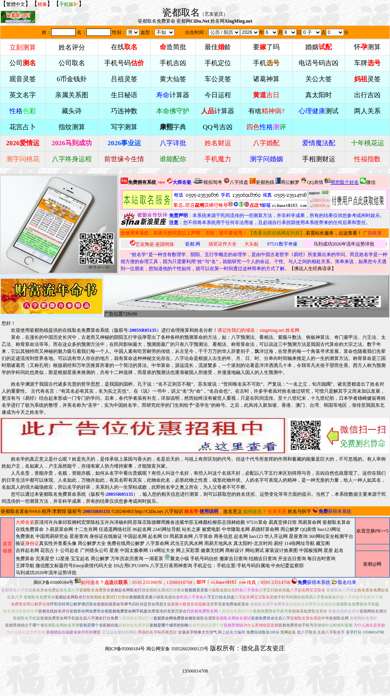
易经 (180, 558)
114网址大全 (162, 550)
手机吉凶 (173, 63)
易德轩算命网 (184, 551)
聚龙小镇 (176, 557)
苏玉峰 (196, 522)
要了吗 (266, 47)
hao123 (256, 536)
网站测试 (254, 550)
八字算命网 (157, 543)
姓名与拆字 (299, 511)
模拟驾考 (207, 181)
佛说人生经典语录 (312, 268)
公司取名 (72, 63)
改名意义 (230, 511)
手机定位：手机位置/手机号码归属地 (231, 565)
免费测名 (25, 536)
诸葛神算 (266, 79)
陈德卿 (154, 522)
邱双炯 (69, 522)
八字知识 (173, 511)
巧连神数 (124, 111)
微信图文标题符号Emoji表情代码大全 (74, 565)
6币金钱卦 (72, 79)
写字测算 (124, 127)
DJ (165, 536)
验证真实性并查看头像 (46, 543)
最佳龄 (218, 47)
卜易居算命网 (59, 529)
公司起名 (69, 550)
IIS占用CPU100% (131, 565)
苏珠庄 (140, 522)
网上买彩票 (187, 550)
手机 (266, 63)
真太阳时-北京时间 (252, 543)
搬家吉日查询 (233, 558)
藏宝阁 (323, 543)
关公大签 (318, 79)
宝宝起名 (80, 558)
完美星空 (45, 558)
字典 (173, 127)
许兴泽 (112, 522)
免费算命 (25, 558)
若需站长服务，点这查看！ (334, 233)
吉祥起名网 (27, 550)
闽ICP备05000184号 (54, 582)
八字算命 (203, 536)
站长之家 (191, 529)
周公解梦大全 (92, 543)
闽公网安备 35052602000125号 (177, 648)
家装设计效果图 (281, 550)
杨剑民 (126, 522)
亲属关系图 (71, 95)
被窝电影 (211, 529)
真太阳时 (318, 95)
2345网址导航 (184, 551)
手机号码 (124, 63)
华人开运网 (276, 536)
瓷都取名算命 (15, 511)
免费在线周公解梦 (125, 543)
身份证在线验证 (105, 536)
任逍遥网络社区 (115, 529)
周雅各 (168, 522)
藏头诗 (72, 111)
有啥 (266, 111)
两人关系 (367, 111)
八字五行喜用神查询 (171, 565)
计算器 (172, 95)
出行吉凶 (367, 95)
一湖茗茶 (153, 558)
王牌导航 (25, 565)
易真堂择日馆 (283, 522)
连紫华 (182, 522)
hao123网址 (328, 529)
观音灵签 (22, 79)
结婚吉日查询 (263, 558)
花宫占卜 (49, 550)
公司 (22, 63)
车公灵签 (218, 79)
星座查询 (298, 536)
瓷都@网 (372, 564)
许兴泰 (55, 522)
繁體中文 (15, 4)
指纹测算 (72, 127)
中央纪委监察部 (287, 565)
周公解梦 (287, 181)
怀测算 (367, 47)
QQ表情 (308, 529)
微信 (368, 181)
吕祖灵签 (124, 79)
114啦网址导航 (180, 558)
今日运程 (218, 95)
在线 (124, 47)
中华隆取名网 (236, 529)
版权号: (135, 330)
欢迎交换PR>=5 (372, 531)
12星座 (62, 558)
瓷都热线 (261, 181)
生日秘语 (124, 95)
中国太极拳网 (134, 550)
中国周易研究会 (52, 536)
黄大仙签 (173, 79)
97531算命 (256, 522)
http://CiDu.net (149, 511)
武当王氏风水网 (186, 543)
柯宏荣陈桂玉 (91, 522)
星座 (114, 550)
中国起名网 (135, 536)
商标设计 (234, 550)
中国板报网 (310, 550)
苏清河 (41, 522)
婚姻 (318, 47)
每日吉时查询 (321, 558)
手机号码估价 (204, 558)
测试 (318, 111)
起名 (339, 550)
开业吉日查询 (292, 558)
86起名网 (142, 529)
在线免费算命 (30, 529)
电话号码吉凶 (318, 63)
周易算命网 (184, 547)
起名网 (155, 536)
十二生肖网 (86, 529)
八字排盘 (235, 181)
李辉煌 (59, 511)
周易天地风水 (180, 558)
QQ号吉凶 (218, 127)
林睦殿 (238, 522)
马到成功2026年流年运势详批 (343, 244)
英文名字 (22, 95)
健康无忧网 (212, 550)
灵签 (367, 79)
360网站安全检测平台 (331, 536)
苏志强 (224, 522)
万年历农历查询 (126, 558)
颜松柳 (210, 522)
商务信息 (223, 536)
